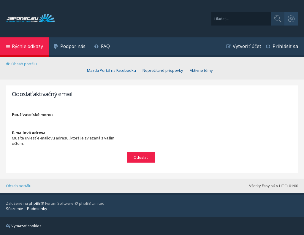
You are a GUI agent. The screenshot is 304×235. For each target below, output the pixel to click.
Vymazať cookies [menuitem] (24, 225)
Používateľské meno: (32, 114)
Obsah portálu (18, 185)
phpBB (35, 203)
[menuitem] (69, 47)
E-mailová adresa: (29, 132)
